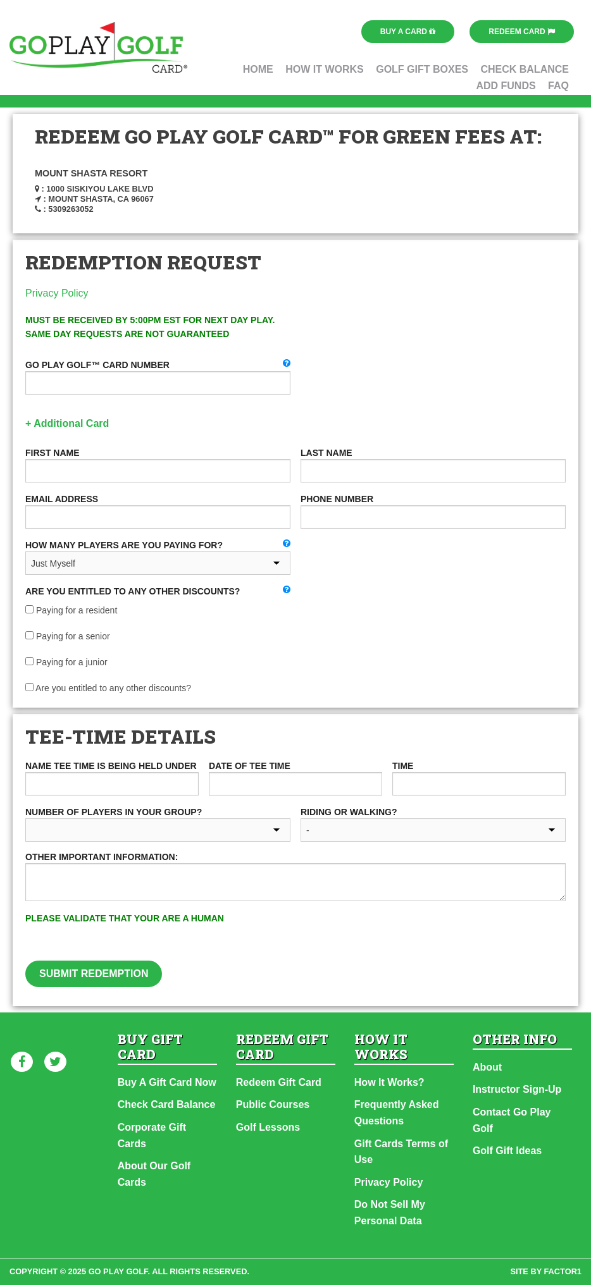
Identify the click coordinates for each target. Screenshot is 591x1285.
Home (258, 69)
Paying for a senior (67, 636)
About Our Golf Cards (154, 1174)
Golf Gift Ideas (507, 1150)
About (487, 1067)
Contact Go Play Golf (512, 1120)
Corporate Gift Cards (152, 1135)
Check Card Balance (167, 1104)
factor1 (563, 1271)
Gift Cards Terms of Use (401, 1151)
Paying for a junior (66, 662)
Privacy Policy (57, 293)
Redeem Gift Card (278, 1082)
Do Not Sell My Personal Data (389, 1212)
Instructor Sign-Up (517, 1089)
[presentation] (410, 936)
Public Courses (272, 1104)
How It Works (324, 69)
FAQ (558, 85)
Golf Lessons (268, 1127)
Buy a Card (408, 31)
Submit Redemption (93, 973)
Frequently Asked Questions (396, 1112)
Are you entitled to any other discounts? (108, 688)
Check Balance (524, 69)
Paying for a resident (71, 610)
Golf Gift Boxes (422, 69)
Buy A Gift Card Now (167, 1082)
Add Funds (505, 85)
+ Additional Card (67, 423)
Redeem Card (521, 31)
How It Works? (389, 1082)
